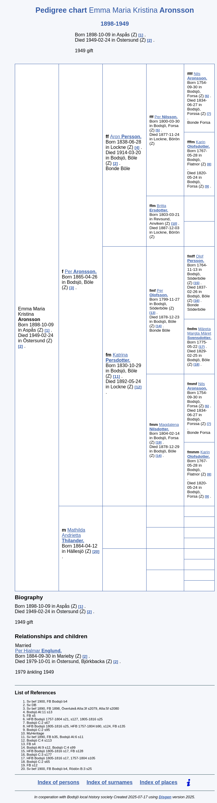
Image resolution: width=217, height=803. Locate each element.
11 (116, 376)
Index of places (158, 782)
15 (196, 283)
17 (202, 346)
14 (159, 326)
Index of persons (58, 782)
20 (96, 551)
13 (152, 313)
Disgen (165, 797)
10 (174, 223)
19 (159, 442)
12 (138, 387)
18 (196, 364)
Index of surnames (109, 782)
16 (196, 300)
